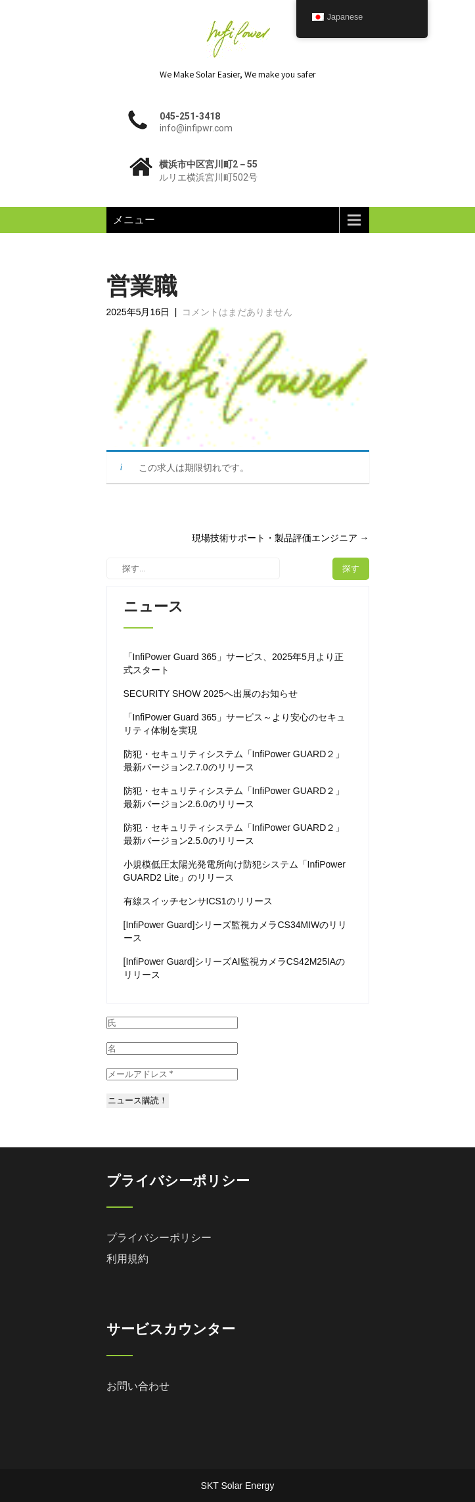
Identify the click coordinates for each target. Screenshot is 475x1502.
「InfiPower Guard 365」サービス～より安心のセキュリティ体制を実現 (235, 724)
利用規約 (127, 1259)
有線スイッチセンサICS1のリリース (198, 901)
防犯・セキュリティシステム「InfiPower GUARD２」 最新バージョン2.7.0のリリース (234, 760)
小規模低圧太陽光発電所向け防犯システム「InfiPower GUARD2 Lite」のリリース (235, 871)
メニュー (134, 219)
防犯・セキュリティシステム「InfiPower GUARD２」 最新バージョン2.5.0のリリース (234, 834)
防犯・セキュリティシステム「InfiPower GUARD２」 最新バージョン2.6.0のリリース (234, 797)
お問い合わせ (138, 1386)
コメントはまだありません (237, 312)
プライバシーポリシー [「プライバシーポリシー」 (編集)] (159, 1238)
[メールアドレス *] (172, 1074)
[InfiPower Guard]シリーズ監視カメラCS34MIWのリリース (236, 931)
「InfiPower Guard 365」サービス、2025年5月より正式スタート (234, 663)
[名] (172, 1048)
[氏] (172, 1023)
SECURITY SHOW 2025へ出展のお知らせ (211, 693)
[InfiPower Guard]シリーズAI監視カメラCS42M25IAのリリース (235, 968)
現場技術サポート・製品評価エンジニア (280, 538)
